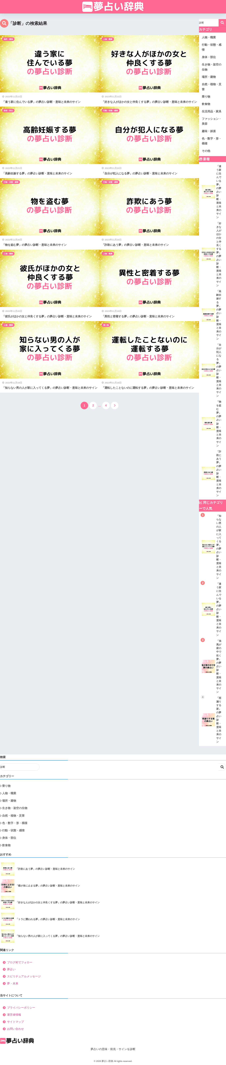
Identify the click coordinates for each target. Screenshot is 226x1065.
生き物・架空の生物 (211, 67)
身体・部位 (8, 111)
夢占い (11, 969)
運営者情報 (14, 1014)
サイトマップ (15, 1021)
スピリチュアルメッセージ (24, 976)
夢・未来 (12, 983)
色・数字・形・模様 (211, 141)
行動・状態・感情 (110, 111)
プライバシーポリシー (21, 1007)
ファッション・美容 (211, 121)
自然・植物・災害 (211, 87)
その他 (206, 150)
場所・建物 (8, 39)
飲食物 (206, 104)
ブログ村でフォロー (19, 962)
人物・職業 (107, 39)
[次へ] (114, 405)
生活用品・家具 (211, 111)
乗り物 (106, 325)
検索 (222, 22)
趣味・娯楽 (209, 131)
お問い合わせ (15, 1028)
